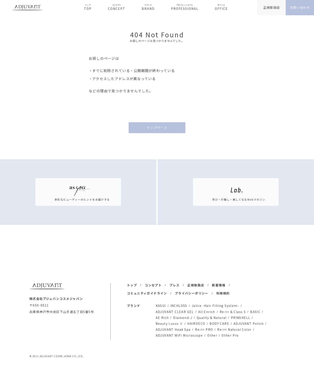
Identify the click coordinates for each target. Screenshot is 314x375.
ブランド (133, 305)
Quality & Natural (212, 317)
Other (212, 335)
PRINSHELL (240, 317)
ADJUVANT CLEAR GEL (175, 312)
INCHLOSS (178, 305)
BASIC (255, 312)
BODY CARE (219, 323)
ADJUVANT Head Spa (173, 329)
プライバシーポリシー (191, 293)
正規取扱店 (271, 7)
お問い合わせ (300, 7)
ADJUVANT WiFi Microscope (179, 335)
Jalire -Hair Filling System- (215, 305)
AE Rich (162, 317)
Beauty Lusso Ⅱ (169, 323)
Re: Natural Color (234, 329)
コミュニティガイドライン (147, 293)
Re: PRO (204, 329)
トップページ (157, 127)
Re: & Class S (233, 312)
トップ (132, 285)
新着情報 (218, 285)
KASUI (161, 305)
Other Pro (230, 335)
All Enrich (206, 312)
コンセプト (153, 285)
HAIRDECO (196, 323)
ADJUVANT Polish (249, 323)
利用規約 (223, 293)
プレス (174, 285)
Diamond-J (182, 317)
